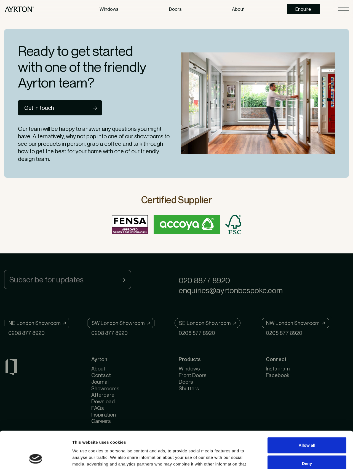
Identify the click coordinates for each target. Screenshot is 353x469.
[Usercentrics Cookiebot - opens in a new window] (36, 458)
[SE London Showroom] (207, 323)
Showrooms (105, 388)
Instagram (278, 368)
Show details (289, 458)
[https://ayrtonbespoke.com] (19, 9)
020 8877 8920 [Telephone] (204, 280)
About (98, 368)
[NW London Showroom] (295, 323)
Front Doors (193, 375)
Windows (109, 9)
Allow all (307, 410)
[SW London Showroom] (120, 323)
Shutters (189, 388)
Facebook (277, 375)
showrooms (148, 136)
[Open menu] (343, 9)
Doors (175, 9)
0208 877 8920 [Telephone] (26, 333)
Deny (307, 428)
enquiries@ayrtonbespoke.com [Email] (231, 290)
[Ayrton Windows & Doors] (11, 368)
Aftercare (102, 394)
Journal (100, 381)
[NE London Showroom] (37, 323)
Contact (101, 375)
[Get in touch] (60, 107)
